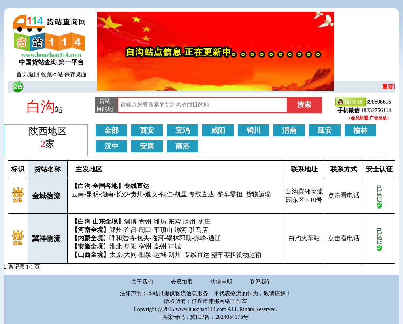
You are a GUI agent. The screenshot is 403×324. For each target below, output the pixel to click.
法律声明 (221, 282)
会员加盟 (182, 282)
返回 (34, 74)
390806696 (363, 102)
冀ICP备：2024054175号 (219, 317)
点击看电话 (344, 195)
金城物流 (46, 196)
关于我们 (142, 282)
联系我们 (261, 282)
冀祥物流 (46, 239)
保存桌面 (75, 74)
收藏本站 (52, 74)
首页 (21, 74)
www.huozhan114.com (51, 54)
